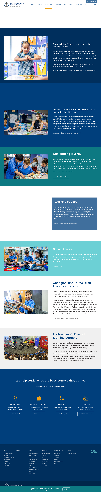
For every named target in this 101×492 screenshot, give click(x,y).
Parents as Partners (34, 469)
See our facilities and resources (64, 223)
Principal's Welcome (9, 453)
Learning (31, 457)
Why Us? (39, 4)
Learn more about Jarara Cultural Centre (65, 319)
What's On (56, 455)
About (32, 4)
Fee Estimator (45, 461)
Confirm (66, 489)
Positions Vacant (71, 453)
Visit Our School (46, 453)
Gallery (56, 459)
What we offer (15, 405)
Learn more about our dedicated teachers (66, 133)
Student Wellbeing (33, 453)
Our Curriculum (33, 459)
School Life (48, 4)
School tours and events (38, 405)
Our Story (6, 455)
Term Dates (57, 457)
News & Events (68, 4)
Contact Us (79, 4)
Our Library (31, 465)
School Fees (45, 459)
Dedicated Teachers (9, 457)
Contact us (86, 405)
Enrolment (58, 4)
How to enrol (62, 405)
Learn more (56, 266)
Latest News (57, 453)
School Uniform (33, 467)
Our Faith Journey (33, 455)
